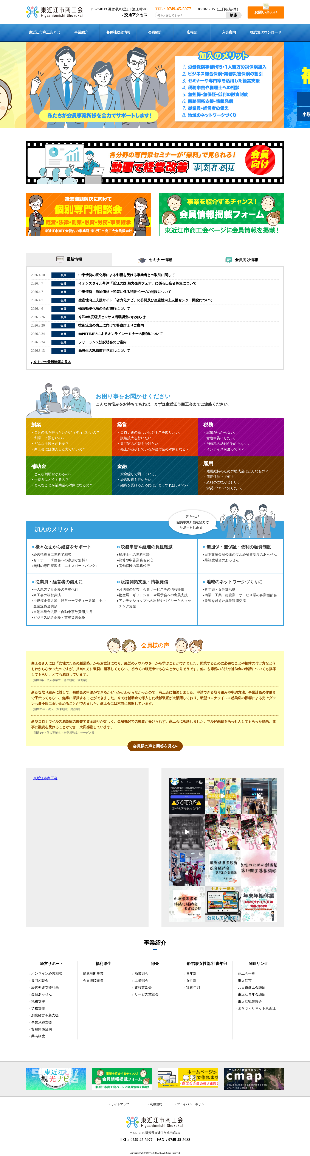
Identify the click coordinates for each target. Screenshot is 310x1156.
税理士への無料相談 (134, 554)
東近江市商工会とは (44, 32)
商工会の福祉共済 (47, 595)
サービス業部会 (147, 994)
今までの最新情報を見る (52, 362)
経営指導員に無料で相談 (52, 554)
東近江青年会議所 (251, 994)
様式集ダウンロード (265, 32)
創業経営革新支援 (45, 1015)
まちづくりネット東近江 (257, 1008)
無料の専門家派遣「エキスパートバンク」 (66, 566)
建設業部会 (143, 987)
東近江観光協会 (250, 1001)
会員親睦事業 (93, 980)
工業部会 (141, 980)
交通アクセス (135, 15)
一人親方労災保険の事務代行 (55, 589)
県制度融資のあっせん (222, 560)
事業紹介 (81, 32)
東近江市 (245, 980)
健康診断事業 (93, 973)
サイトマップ (120, 1104)
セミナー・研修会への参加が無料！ (60, 560)
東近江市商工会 (45, 778)
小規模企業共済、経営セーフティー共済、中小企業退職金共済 (69, 603)
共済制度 (38, 1036)
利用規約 (156, 1104)
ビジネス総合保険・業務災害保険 (59, 617)
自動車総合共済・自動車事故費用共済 (62, 612)
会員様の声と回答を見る (154, 746)
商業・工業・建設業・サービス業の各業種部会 (241, 595)
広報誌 (192, 32)
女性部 (191, 980)
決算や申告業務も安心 (136, 560)
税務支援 (38, 1001)
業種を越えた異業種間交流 (225, 600)
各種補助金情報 (118, 32)
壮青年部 (193, 987)
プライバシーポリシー (192, 1104)
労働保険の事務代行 (134, 566)
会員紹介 (155, 32)
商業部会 (141, 973)
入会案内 (229, 32)
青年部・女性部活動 (220, 589)
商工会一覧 (246, 973)
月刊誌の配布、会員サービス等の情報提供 (151, 589)
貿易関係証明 (41, 1029)
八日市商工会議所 (251, 987)
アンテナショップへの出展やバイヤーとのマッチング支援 (155, 603)
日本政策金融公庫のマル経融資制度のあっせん (241, 554)
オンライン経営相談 (46, 973)
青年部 (191, 973)
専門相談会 (39, 980)
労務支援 (38, 1008)
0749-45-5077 (141, 1139)
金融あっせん (41, 994)
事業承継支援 (41, 1022)
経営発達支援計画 (45, 987)
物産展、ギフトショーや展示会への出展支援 (153, 595)
